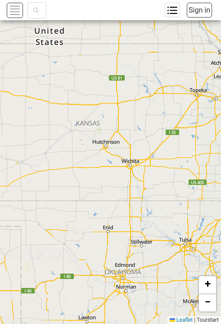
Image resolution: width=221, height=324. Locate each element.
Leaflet (181, 320)
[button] (207, 285)
